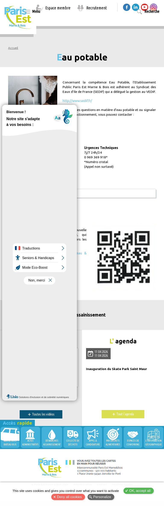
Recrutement (96, 7)
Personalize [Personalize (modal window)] (102, 497)
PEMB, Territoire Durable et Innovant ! (35, 394)
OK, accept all (140, 491)
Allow (42, 373)
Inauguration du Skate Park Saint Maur (118, 371)
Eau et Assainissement (82, 319)
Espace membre (57, 7)
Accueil (13, 48)
